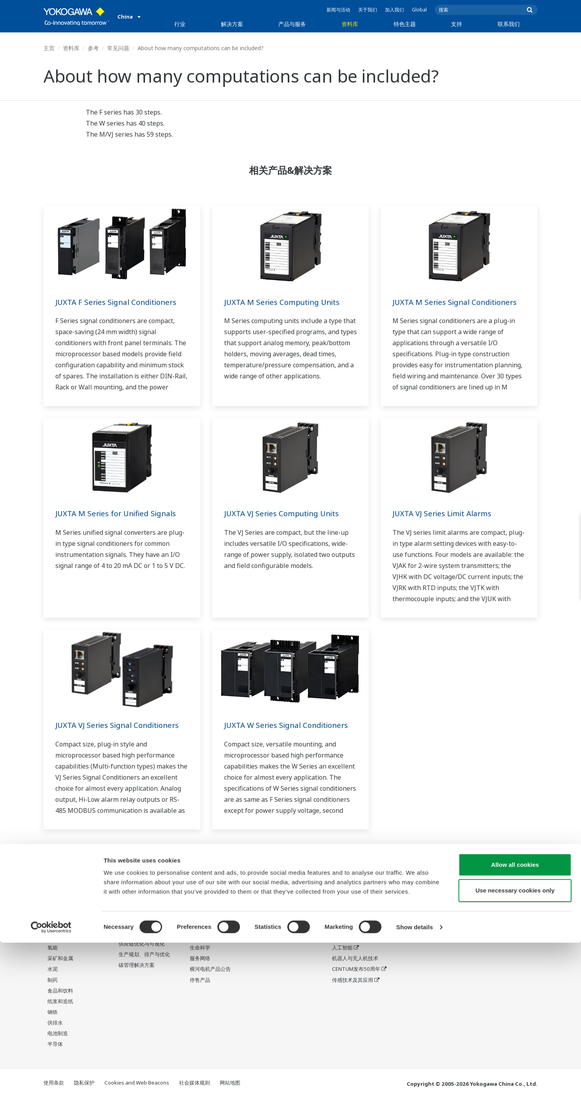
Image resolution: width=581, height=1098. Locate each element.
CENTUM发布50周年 (356, 969)
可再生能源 (60, 937)
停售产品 (200, 979)
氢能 (52, 947)
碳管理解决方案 (137, 965)
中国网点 (413, 883)
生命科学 (200, 947)
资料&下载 (273, 883)
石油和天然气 (62, 883)
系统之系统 (345, 915)
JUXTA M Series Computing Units (285, 302)
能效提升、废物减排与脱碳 (147, 930)
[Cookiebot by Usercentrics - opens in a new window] (51, 1083)
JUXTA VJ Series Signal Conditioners (121, 725)
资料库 (349, 24)
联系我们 (509, 24)
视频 (266, 904)
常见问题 (118, 48)
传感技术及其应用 (352, 979)
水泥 (52, 969)
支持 (456, 24)
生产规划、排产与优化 (144, 954)
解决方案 (232, 24)
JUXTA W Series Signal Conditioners (290, 725)
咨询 (195, 915)
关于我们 (367, 9)
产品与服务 (292, 24)
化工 (52, 915)
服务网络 (200, 958)
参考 (93, 48)
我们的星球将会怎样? (356, 883)
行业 (179, 24)
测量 (195, 904)
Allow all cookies (515, 1020)
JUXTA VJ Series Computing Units (285, 513)
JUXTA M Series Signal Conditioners (458, 302)
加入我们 (394, 9)
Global (419, 9)
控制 (195, 894)
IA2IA (338, 926)
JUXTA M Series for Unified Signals (119, 513)
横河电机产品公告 (210, 969)
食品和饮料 (60, 991)
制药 (52, 979)
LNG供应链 (60, 904)
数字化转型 (345, 937)
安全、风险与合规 (139, 894)
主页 (49, 48)
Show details (414, 1082)
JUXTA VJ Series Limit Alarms (445, 513)
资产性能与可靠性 (139, 904)
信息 (195, 883)
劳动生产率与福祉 (139, 883)
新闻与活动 (338, 9)
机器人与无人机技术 (355, 958)
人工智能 (342, 947)
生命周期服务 (205, 937)
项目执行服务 (205, 926)
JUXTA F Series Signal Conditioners (120, 302)
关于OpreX (345, 904)
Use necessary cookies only (515, 1046)
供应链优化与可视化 (142, 944)
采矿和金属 (60, 958)
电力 (52, 926)
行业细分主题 (347, 894)
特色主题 (405, 24)
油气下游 (57, 894)
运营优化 (129, 915)
